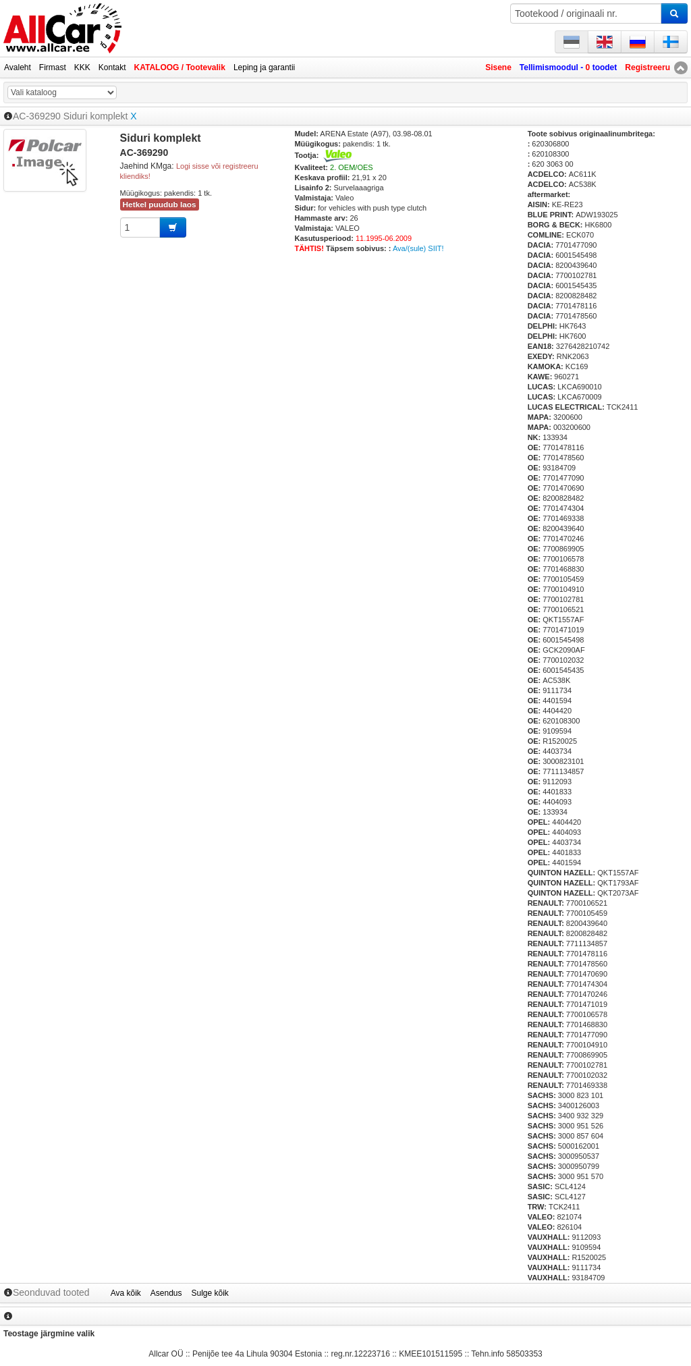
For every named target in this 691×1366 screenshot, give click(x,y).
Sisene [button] (498, 67)
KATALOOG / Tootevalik (179, 67)
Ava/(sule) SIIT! (418, 248)
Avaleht (17, 67)
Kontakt (112, 67)
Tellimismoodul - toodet (568, 67)
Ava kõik (126, 1293)
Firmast (52, 67)
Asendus (166, 1293)
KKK (82, 67)
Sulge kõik (210, 1293)
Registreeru (647, 67)
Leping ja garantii (264, 67)
